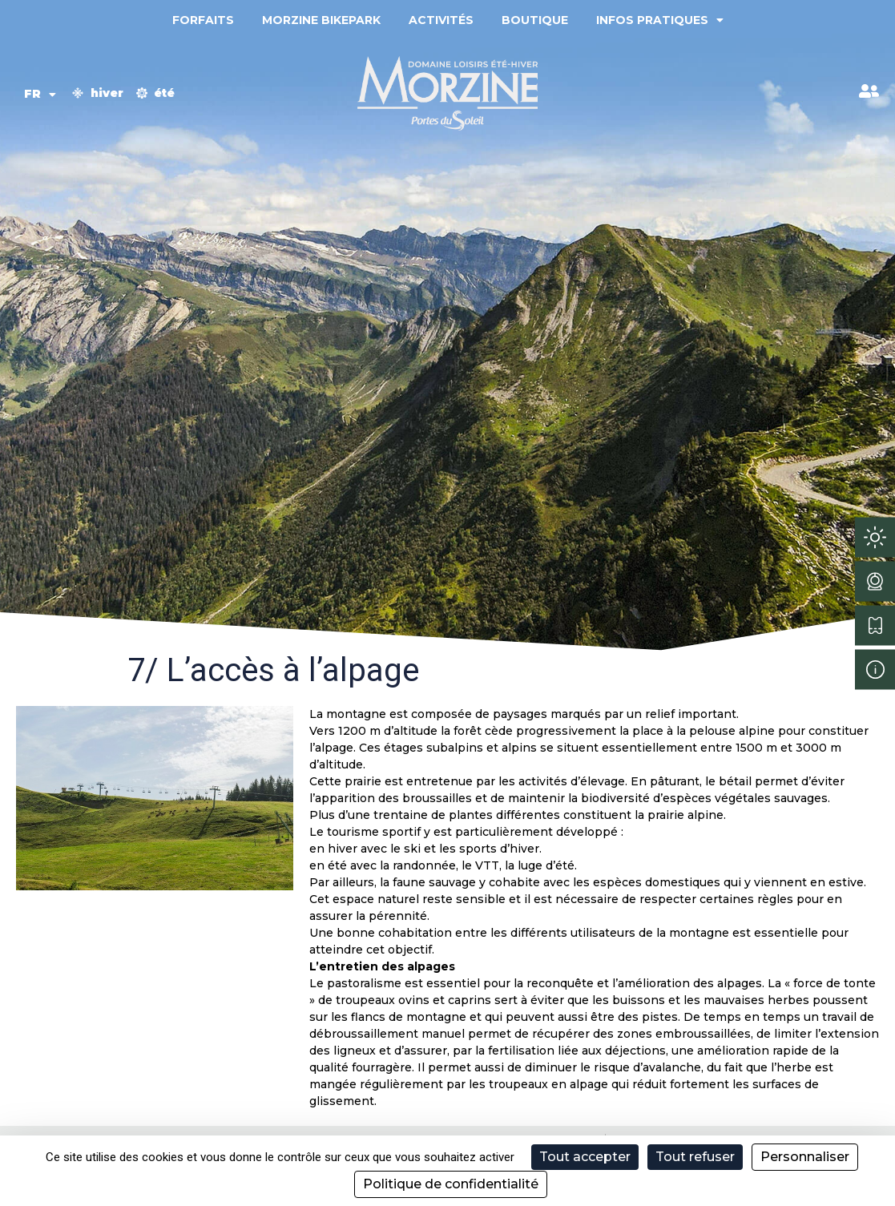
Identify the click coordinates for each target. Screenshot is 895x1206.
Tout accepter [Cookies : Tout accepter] (585, 1156)
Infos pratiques (660, 20)
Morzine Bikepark (321, 20)
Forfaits (203, 20)
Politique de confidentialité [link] (450, 1184)
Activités (441, 20)
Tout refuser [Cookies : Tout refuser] (695, 1156)
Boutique (535, 20)
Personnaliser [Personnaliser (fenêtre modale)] (804, 1156)
